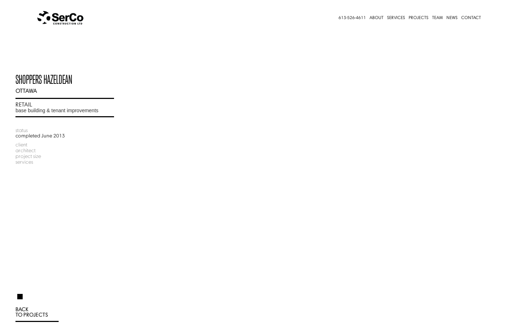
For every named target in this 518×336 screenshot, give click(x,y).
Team (437, 18)
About (376, 18)
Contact (471, 18)
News (452, 18)
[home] (74, 18)
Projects (418, 18)
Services (396, 18)
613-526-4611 (352, 18)
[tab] (19, 293)
